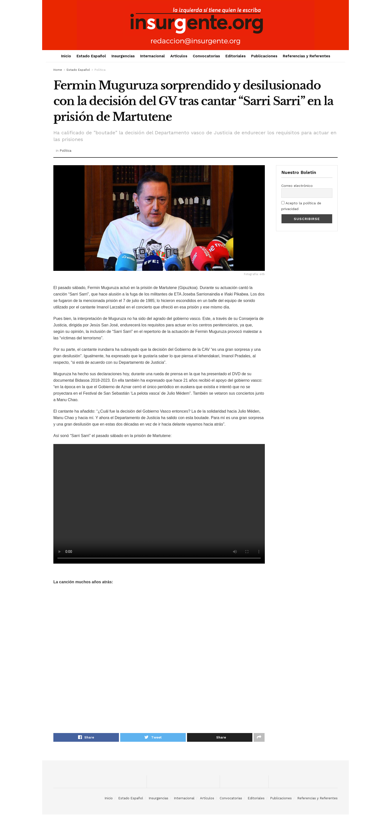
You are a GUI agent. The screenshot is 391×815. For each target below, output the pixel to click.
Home (57, 70)
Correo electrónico (297, 186)
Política (100, 70)
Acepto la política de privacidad (301, 206)
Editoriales (235, 56)
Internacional (152, 56)
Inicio (66, 56)
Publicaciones (264, 56)
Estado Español (91, 56)
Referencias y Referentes (306, 56)
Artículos (178, 56)
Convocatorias (206, 56)
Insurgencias (123, 56)
